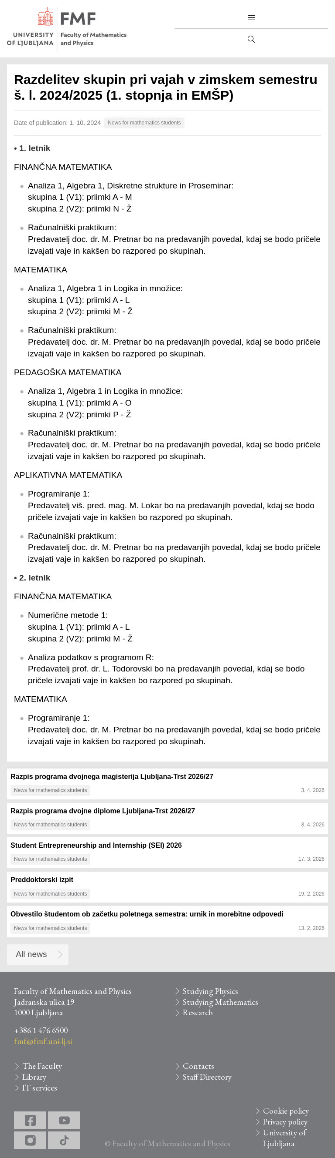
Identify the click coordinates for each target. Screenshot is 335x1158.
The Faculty (42, 1066)
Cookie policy (286, 1110)
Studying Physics (210, 991)
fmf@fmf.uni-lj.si (43, 1041)
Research (198, 1012)
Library (34, 1076)
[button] (251, 18)
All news (31, 954)
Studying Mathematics (220, 1002)
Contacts (198, 1066)
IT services (39, 1087)
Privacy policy (285, 1121)
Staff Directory (207, 1076)
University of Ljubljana (284, 1138)
